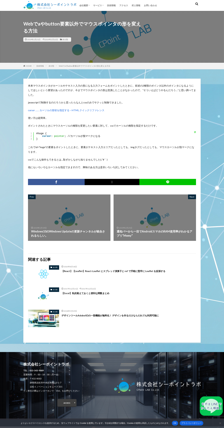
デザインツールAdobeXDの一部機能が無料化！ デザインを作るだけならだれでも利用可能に (119, 315)
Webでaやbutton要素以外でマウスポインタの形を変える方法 (84, 66)
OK (174, 423)
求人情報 (136, 5)
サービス (97, 5)
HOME (29, 66)
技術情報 (111, 5)
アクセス (123, 5)
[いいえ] (220, 423)
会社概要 (83, 5)
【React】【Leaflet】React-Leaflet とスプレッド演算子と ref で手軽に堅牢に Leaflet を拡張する (122, 271)
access (66, 403)
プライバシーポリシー (191, 423)
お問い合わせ (150, 5)
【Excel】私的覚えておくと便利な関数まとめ (90, 293)
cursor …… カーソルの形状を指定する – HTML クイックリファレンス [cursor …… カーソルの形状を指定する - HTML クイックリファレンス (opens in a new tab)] (66, 110)
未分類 (65, 39)
